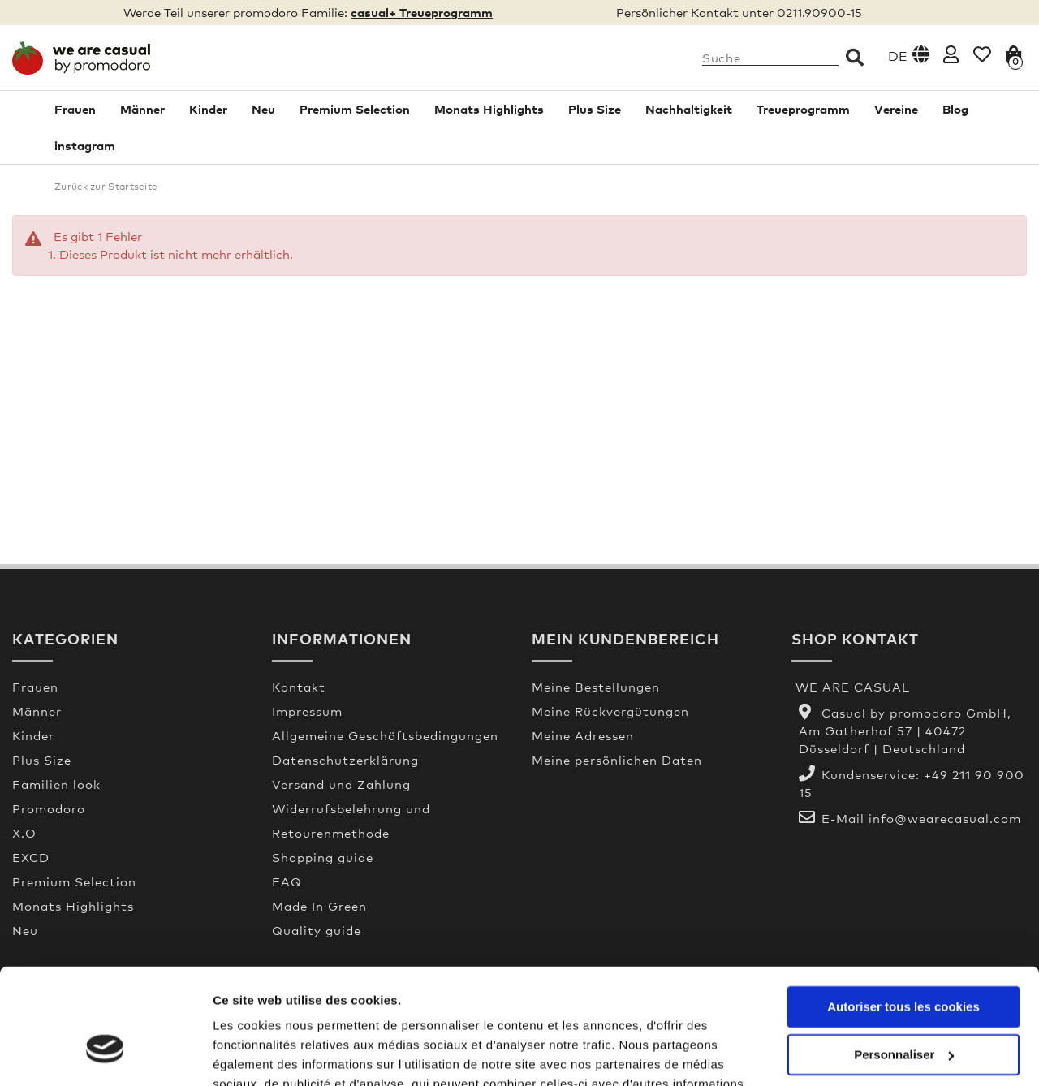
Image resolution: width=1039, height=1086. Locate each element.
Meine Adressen (583, 735)
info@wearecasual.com (945, 818)
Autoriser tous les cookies (903, 913)
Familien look (56, 784)
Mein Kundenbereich (625, 638)
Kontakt (298, 686)
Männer (142, 108)
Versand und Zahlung (341, 784)
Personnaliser (904, 960)
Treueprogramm (803, 108)
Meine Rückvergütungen (610, 711)
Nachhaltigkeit (688, 108)
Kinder (208, 108)
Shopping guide (322, 857)
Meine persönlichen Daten (617, 759)
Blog (955, 108)
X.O (24, 832)
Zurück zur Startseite (105, 186)
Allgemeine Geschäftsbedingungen (385, 735)
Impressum (307, 711)
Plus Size (594, 108)
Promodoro (48, 808)
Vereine (896, 108)
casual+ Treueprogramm (422, 12)
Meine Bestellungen (596, 686)
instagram (84, 145)
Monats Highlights (489, 108)
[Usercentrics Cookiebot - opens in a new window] (105, 1054)
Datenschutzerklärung (345, 759)
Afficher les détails (267, 1054)
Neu (263, 108)
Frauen (75, 108)
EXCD (31, 857)
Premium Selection (355, 108)
